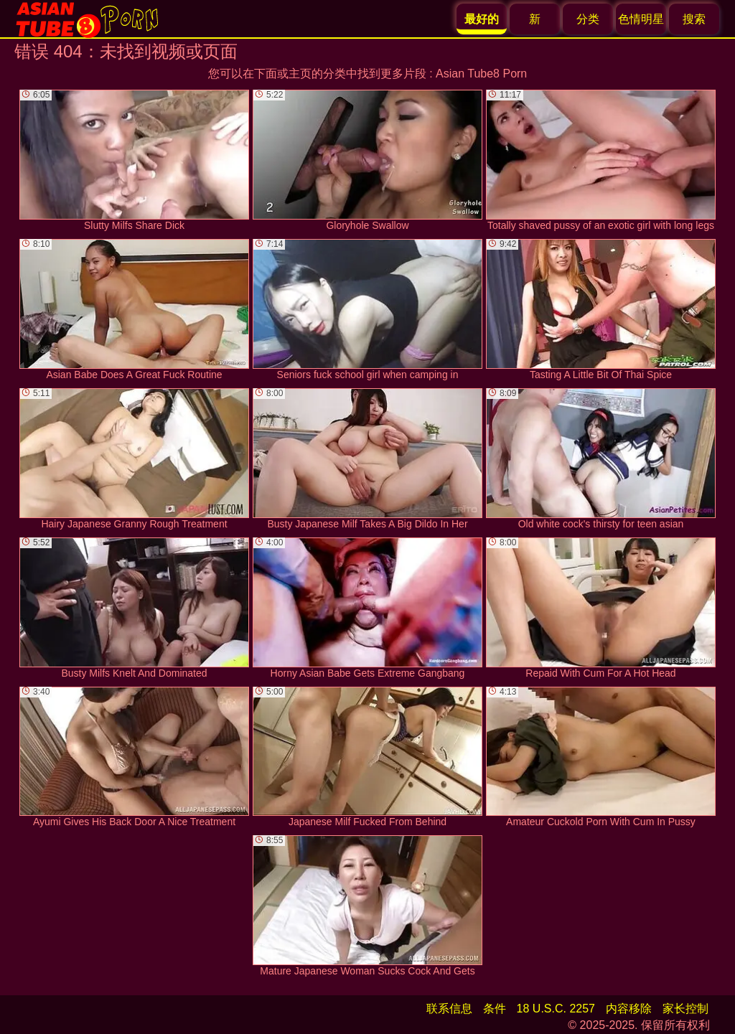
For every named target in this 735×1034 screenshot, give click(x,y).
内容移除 (629, 1008)
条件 (494, 1008)
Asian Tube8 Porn (481, 73)
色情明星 (641, 19)
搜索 (694, 19)
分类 (587, 19)
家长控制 (685, 1008)
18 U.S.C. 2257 (556, 1008)
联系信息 (449, 1008)
